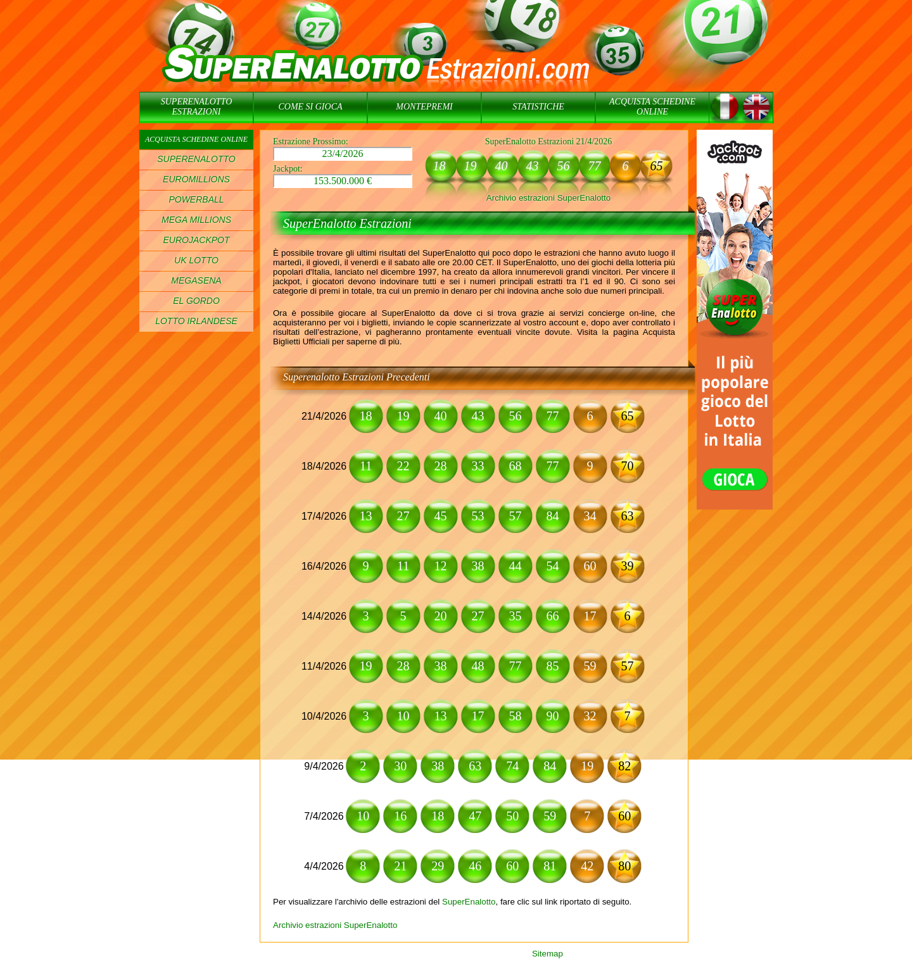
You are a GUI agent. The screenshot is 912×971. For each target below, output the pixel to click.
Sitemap (547, 953)
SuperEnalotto (468, 901)
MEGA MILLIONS (196, 220)
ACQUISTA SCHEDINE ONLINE (652, 106)
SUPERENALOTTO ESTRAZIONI (196, 106)
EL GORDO (196, 301)
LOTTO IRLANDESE (196, 321)
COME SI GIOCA (310, 106)
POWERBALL (196, 199)
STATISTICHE (538, 106)
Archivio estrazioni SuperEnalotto (548, 198)
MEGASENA (196, 280)
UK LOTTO (196, 260)
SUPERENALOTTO (196, 159)
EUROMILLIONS (196, 179)
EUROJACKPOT (196, 240)
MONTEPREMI (424, 106)
